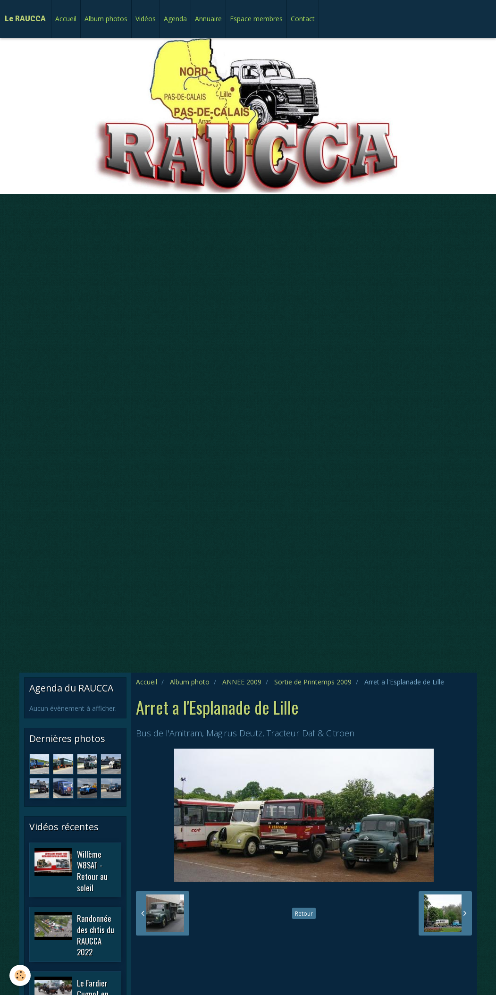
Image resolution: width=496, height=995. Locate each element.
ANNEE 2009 (241, 681)
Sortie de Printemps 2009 (313, 681)
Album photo (190, 681)
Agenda (175, 18)
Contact (303, 18)
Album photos (105, 18)
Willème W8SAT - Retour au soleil (92, 870)
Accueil (65, 18)
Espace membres (256, 18)
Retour (304, 913)
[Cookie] (20, 975)
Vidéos (145, 18)
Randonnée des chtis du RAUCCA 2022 (95, 935)
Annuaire (208, 18)
